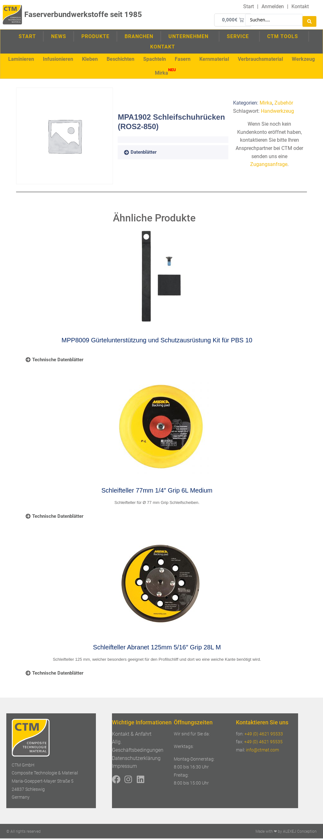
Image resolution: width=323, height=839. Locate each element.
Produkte (95, 37)
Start (27, 37)
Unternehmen (190, 36)
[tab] (149, 153)
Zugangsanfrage (268, 165)
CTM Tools (284, 36)
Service (239, 36)
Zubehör (283, 103)
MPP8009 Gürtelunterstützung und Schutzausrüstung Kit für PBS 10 (157, 340)
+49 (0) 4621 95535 (263, 742)
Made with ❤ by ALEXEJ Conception (286, 832)
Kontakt (162, 47)
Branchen (139, 37)
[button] (21, 59)
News (58, 37)
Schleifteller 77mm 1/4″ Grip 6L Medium (157, 491)
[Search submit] (309, 19)
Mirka (266, 103)
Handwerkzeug (277, 112)
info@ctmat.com (262, 750)
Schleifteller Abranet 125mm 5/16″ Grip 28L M (157, 647)
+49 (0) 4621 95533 (263, 734)
